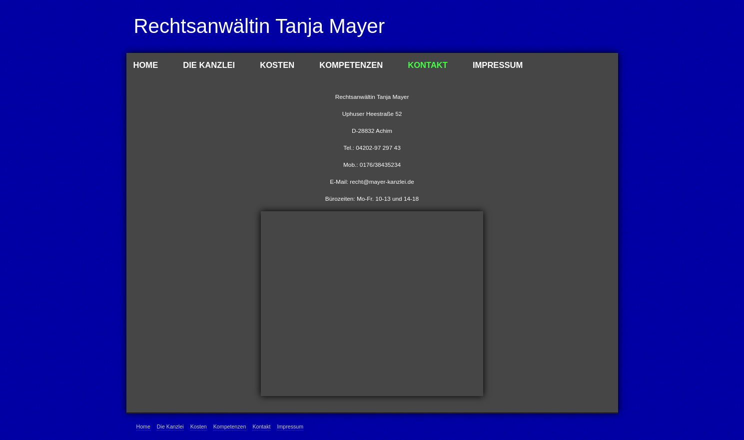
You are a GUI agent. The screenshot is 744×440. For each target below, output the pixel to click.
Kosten (277, 65)
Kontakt (428, 65)
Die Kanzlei (209, 65)
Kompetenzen (351, 65)
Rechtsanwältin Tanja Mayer (259, 26)
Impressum (498, 65)
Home (145, 65)
